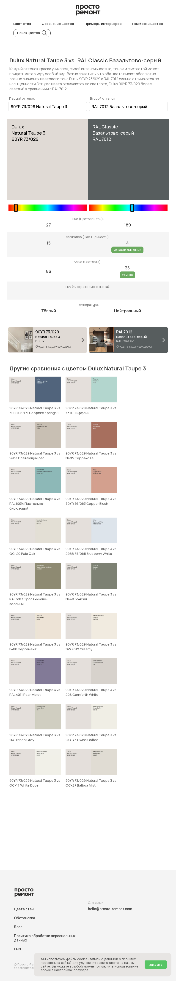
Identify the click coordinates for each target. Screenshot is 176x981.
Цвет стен (22, 23)
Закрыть (155, 964)
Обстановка (24, 918)
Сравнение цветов (58, 23)
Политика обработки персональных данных (45, 938)
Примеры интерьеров (103, 23)
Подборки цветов (147, 23)
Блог (18, 927)
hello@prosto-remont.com (110, 909)
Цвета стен (24, 909)
